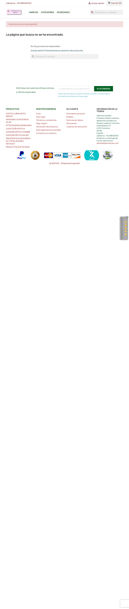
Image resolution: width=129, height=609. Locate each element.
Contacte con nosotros (46, 133)
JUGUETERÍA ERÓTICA (15, 128)
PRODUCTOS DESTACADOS (18, 147)
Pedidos (69, 117)
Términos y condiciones (46, 120)
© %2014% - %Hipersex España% (64, 163)
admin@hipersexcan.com (107, 143)
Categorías (47, 12)
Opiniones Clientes (122, 228)
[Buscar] (106, 12)
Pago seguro (41, 123)
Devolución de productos (47, 126)
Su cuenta (72, 109)
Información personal (75, 113)
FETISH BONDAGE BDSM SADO (19, 125)
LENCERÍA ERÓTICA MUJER (17, 135)
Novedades (63, 12)
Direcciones (71, 123)
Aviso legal (40, 117)
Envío (38, 113)
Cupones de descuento (76, 126)
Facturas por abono (74, 120)
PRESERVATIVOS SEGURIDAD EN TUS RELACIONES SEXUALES (18, 141)
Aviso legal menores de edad (48, 130)
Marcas (33, 12)
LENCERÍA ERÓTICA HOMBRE (18, 132)
